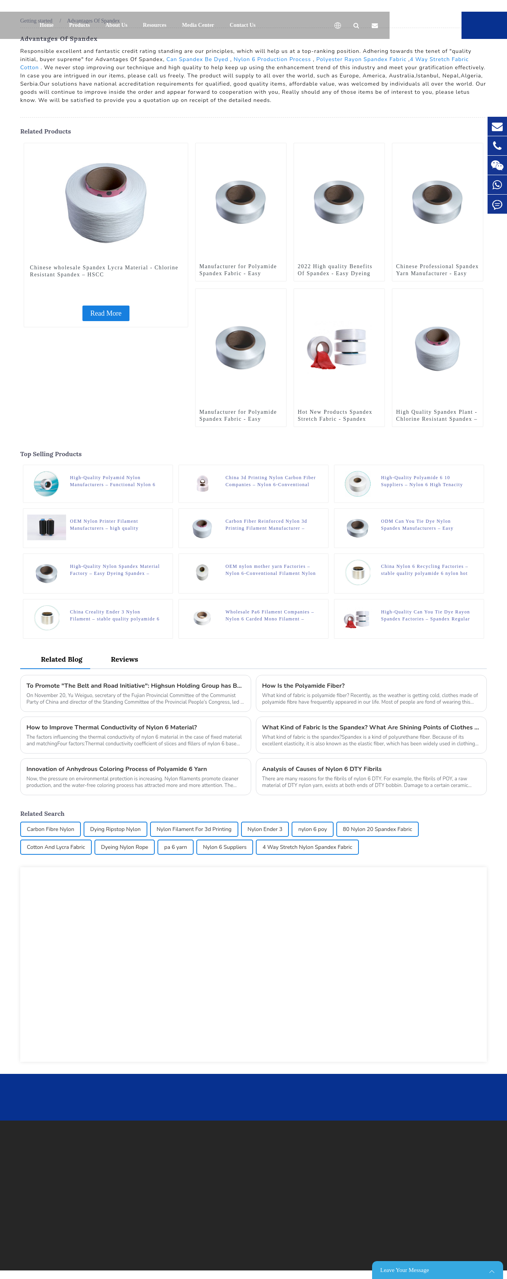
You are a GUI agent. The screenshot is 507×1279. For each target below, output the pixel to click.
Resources (154, 25)
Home (47, 25)
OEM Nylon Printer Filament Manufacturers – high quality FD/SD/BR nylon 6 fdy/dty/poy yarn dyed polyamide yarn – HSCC (113, 525)
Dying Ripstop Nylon (115, 829)
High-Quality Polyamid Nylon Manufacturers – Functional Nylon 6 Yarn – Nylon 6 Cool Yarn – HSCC (113, 481)
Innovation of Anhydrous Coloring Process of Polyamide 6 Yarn (116, 769)
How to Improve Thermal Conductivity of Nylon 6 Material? (111, 727)
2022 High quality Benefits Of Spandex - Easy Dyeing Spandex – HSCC (335, 273)
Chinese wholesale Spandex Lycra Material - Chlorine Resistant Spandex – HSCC (104, 271)
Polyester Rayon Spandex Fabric (361, 59)
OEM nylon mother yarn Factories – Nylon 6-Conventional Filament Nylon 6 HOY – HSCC (271, 570)
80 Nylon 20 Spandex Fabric (377, 829)
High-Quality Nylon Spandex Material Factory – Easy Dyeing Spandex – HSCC (115, 570)
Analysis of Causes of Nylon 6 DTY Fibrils (322, 769)
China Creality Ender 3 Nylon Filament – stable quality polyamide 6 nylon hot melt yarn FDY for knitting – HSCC (114, 615)
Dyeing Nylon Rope (125, 847)
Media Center (198, 25)
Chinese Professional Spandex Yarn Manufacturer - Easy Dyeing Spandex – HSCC (437, 273)
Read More (105, 313)
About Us (116, 25)
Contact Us (243, 25)
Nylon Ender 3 (265, 829)
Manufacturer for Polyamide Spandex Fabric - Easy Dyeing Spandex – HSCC (238, 273)
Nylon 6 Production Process (272, 59)
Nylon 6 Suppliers (225, 847)
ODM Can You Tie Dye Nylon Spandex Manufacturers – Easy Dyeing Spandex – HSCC (417, 525)
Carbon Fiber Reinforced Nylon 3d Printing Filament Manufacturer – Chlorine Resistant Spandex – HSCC (268, 525)
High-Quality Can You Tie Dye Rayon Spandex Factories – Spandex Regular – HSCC (425, 615)
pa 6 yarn (175, 847)
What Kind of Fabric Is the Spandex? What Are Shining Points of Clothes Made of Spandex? (371, 727)
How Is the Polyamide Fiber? (303, 686)
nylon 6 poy (312, 829)
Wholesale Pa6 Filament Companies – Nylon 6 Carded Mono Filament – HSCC (270, 615)
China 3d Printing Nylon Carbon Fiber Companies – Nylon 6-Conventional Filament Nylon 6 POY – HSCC (271, 481)
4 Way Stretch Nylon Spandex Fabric (307, 847)
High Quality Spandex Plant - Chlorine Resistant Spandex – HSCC (436, 419)
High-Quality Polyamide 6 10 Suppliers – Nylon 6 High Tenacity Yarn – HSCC (422, 481)
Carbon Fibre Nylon (50, 829)
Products (79, 25)
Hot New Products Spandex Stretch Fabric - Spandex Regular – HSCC (335, 419)
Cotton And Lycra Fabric (56, 847)
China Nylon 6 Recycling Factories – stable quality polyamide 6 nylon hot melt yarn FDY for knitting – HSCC (425, 570)
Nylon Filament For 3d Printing (194, 829)
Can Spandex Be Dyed (197, 59)
